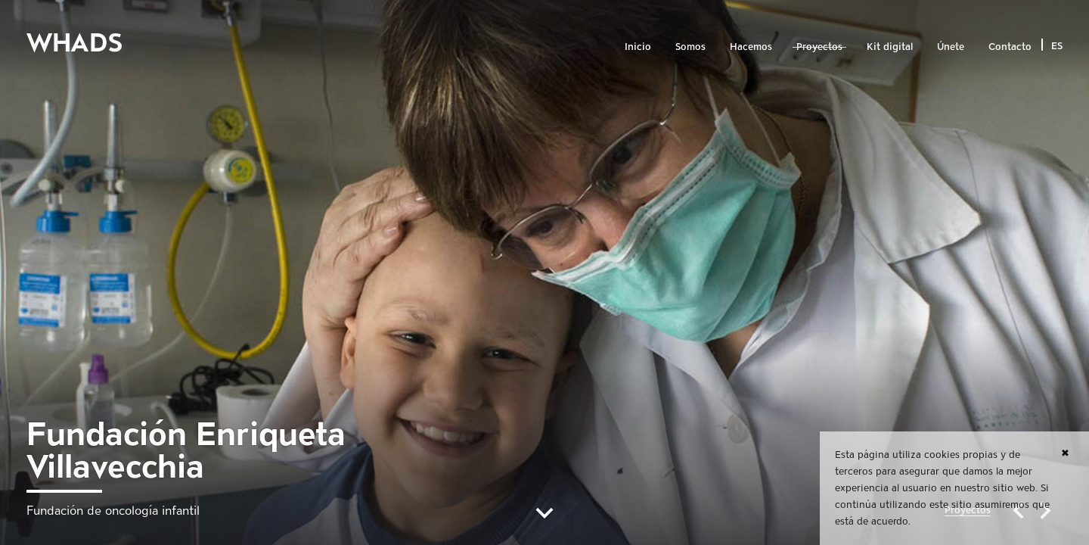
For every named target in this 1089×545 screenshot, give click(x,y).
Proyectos (819, 46)
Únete (950, 46)
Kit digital (890, 46)
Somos (690, 46)
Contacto (1010, 46)
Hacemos (751, 46)
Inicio (638, 46)
